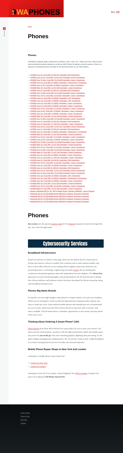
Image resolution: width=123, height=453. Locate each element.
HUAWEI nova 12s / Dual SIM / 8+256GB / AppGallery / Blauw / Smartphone (56, 106)
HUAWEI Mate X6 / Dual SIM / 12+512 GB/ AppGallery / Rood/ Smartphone (56, 116)
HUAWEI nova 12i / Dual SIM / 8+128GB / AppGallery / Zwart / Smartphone (56, 103)
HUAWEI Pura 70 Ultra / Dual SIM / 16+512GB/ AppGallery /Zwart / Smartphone (57, 80)
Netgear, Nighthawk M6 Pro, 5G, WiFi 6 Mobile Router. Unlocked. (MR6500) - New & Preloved (62, 191)
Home (30, 27)
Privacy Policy (25, 413)
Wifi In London (81, 373)
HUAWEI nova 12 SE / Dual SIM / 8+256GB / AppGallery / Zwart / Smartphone (57, 85)
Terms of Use (25, 416)
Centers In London (38, 366)
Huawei (72, 224)
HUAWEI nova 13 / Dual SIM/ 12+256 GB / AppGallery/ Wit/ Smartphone (55, 75)
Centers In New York (39, 363)
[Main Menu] (114, 12)
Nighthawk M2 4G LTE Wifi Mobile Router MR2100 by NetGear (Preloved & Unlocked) (59, 194)
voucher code (56, 224)
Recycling (24, 420)
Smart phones (33, 328)
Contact (23, 423)
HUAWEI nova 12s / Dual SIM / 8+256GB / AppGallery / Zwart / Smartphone (56, 114)
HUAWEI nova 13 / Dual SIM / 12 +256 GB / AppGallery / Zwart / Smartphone (56, 124)
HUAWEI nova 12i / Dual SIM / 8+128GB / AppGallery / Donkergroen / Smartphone (58, 83)
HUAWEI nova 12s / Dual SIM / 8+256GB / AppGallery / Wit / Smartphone (55, 98)
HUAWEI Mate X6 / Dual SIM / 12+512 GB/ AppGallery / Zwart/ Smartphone (56, 88)
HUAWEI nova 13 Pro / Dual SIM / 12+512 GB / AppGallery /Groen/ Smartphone (57, 77)
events (76, 270)
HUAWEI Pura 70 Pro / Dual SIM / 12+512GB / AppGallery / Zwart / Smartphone (57, 95)
